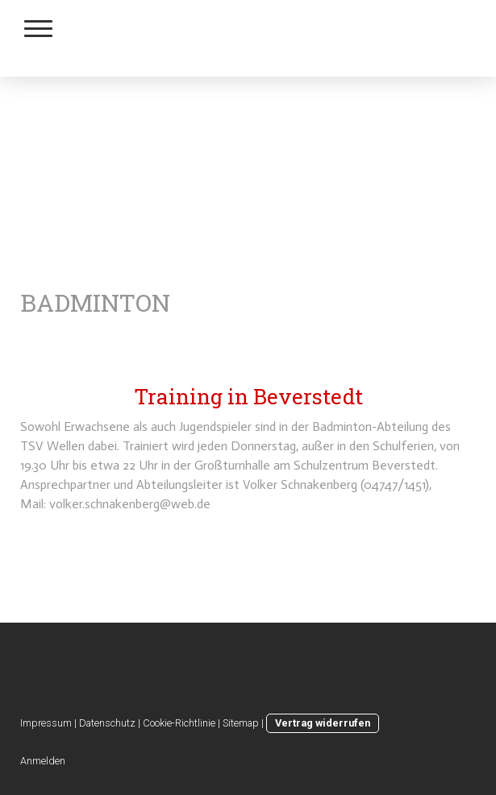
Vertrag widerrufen (322, 723)
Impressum (46, 723)
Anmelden (42, 761)
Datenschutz (107, 723)
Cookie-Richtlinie (179, 723)
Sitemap (241, 723)
